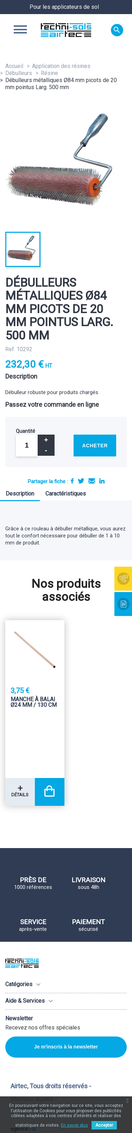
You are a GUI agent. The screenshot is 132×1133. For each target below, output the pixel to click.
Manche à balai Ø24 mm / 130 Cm (34, 702)
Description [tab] (20, 493)
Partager (72, 481)
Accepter (104, 1125)
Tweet (81, 481)
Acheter (95, 445)
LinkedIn (102, 481)
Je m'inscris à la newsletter (66, 1047)
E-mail (91, 481)
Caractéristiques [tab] (65, 493)
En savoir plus (74, 1125)
